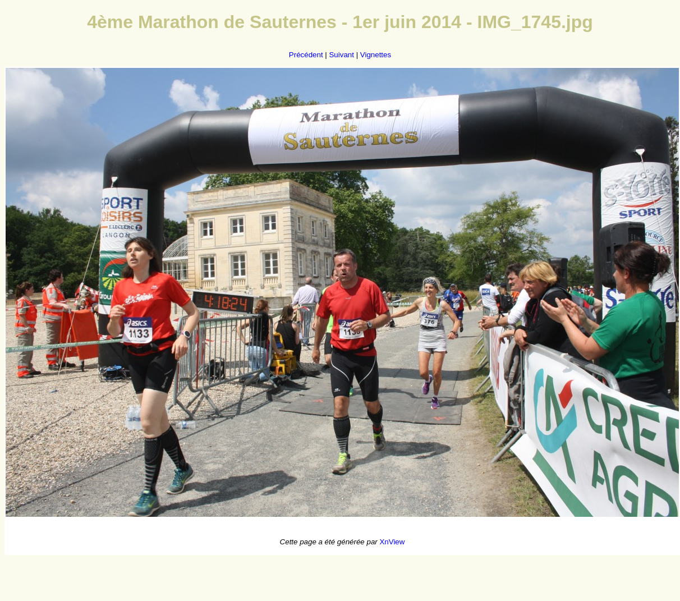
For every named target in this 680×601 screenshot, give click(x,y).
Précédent (306, 55)
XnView (392, 542)
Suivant (341, 55)
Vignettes (375, 55)
